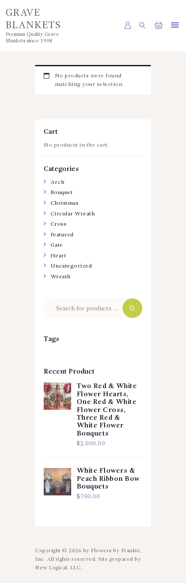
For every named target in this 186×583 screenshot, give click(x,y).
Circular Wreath (73, 214)
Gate (57, 245)
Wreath (61, 277)
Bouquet (62, 192)
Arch (58, 182)
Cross (59, 224)
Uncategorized (71, 266)
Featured (62, 235)
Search (132, 308)
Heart (58, 256)
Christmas (65, 203)
